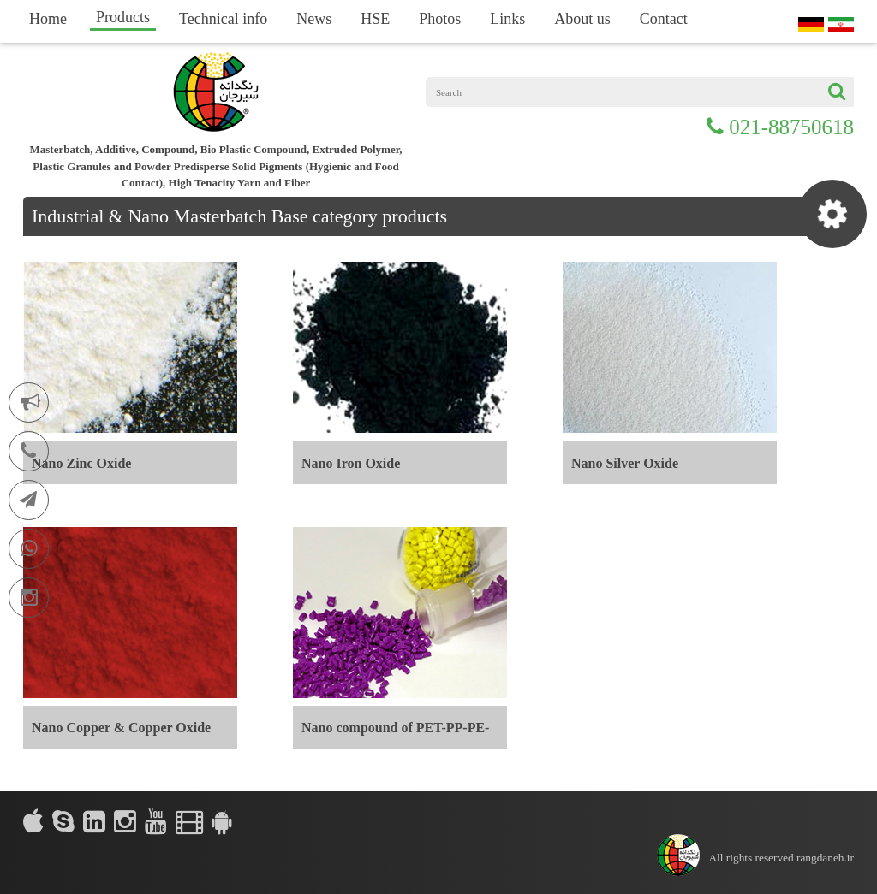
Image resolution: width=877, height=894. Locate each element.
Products (123, 17)
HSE (375, 18)
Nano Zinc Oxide (81, 463)
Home (48, 18)
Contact (664, 18)
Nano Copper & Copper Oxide (121, 727)
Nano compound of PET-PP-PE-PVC (395, 734)
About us (582, 18)
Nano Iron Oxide (350, 463)
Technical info (223, 18)
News (313, 18)
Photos (440, 18)
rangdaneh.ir (825, 857)
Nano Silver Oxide (624, 463)
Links (507, 18)
